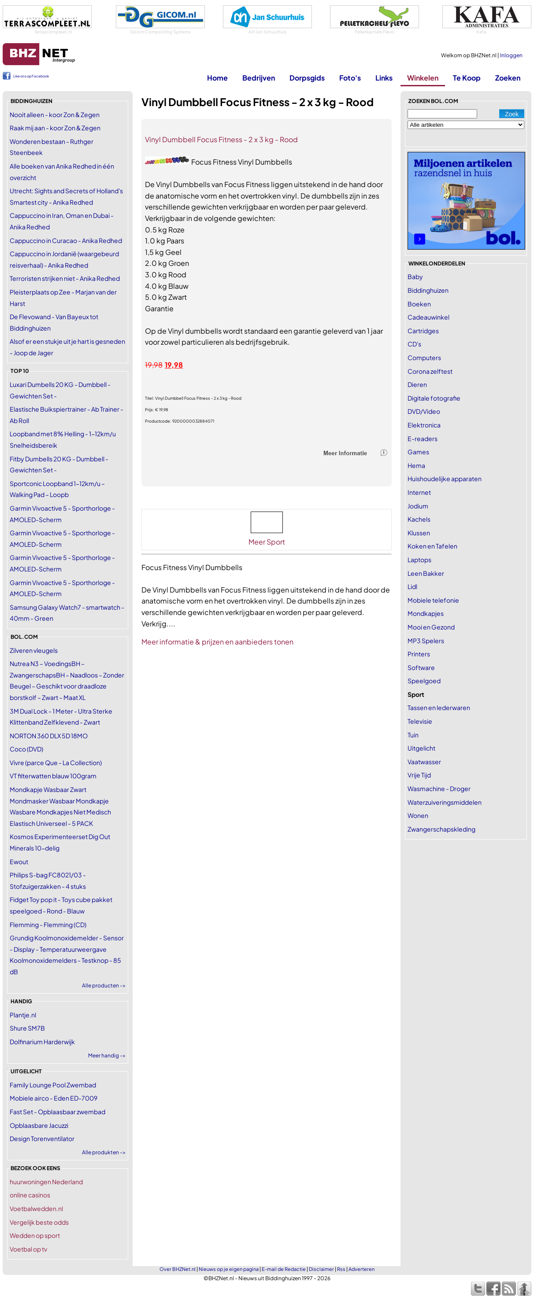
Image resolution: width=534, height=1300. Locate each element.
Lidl (412, 586)
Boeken (419, 304)
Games (418, 452)
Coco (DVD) (26, 749)
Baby (415, 276)
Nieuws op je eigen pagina (229, 1269)
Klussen (419, 533)
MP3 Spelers (426, 640)
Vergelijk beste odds (39, 1222)
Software (421, 667)
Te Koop (467, 77)
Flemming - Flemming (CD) (48, 924)
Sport (416, 694)
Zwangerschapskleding (441, 829)
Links (384, 77)
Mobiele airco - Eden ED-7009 (53, 1098)
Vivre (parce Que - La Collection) (56, 762)
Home (217, 77)
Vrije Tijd (419, 775)
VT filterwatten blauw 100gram (53, 776)
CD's (414, 344)
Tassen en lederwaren (439, 707)
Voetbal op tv (28, 1249)
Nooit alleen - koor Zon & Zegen (55, 114)
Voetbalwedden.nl (36, 1208)
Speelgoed (424, 681)
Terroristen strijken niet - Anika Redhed (65, 278)
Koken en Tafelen (432, 546)
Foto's (350, 77)
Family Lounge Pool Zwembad (53, 1085)
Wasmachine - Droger (439, 788)
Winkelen (422, 77)
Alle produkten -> (104, 1152)
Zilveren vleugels (34, 650)
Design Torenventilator (42, 1138)
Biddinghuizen (428, 290)
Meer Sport (266, 541)
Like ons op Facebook (31, 76)
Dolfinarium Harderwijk (42, 1042)
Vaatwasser (424, 762)
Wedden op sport (35, 1235)
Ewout (19, 861)
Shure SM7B (27, 1028)
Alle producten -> (104, 985)
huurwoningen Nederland (46, 1182)
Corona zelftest (430, 371)
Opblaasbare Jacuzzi (39, 1125)
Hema (416, 465)
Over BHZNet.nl (177, 1269)
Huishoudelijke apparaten (445, 478)
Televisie (420, 721)
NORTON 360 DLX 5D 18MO (49, 736)
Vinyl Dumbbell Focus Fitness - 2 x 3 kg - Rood (221, 139)
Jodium (418, 506)
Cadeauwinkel (428, 317)
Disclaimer (321, 1269)
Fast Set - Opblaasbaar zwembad (57, 1112)
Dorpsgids (307, 77)
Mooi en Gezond (431, 627)
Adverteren (362, 1269)
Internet (419, 492)
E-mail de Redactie (284, 1269)
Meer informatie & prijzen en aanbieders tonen (217, 641)
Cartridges (423, 331)
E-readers (423, 438)
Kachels (419, 519)
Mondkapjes (426, 613)
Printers (419, 654)
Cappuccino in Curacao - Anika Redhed (66, 240)
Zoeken (507, 77)
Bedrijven (258, 77)
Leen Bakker (426, 573)
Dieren (417, 384)
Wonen (418, 815)
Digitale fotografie (434, 398)
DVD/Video (424, 411)
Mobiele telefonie (433, 600)
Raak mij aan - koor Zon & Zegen (55, 128)
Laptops (419, 559)
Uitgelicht (421, 748)
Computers (424, 357)
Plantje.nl (23, 1015)
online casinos (30, 1195)
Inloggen (511, 55)
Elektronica (424, 425)
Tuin (413, 735)
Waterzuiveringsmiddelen (445, 802)
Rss (341, 1269)
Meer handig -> (107, 1055)
